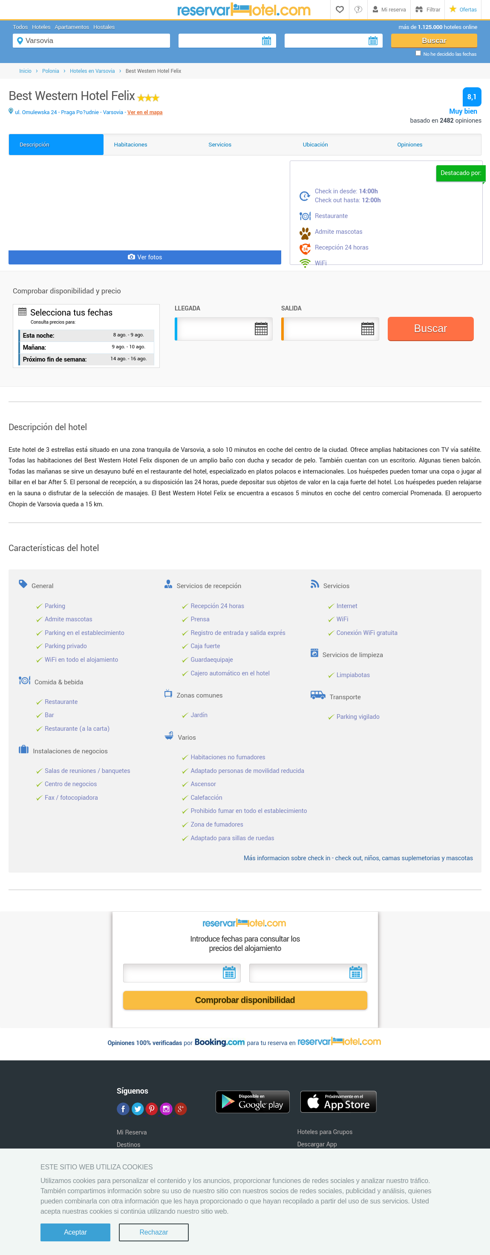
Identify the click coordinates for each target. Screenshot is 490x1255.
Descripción (34, 145)
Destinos (129, 1144)
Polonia (50, 71)
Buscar (434, 41)
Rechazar (153, 1232)
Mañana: (34, 347)
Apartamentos (72, 27)
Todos (20, 27)
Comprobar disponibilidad (245, 1000)
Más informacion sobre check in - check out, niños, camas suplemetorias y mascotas (358, 858)
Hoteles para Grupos (324, 1132)
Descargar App (317, 1144)
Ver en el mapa (144, 112)
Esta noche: (39, 335)
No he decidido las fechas (450, 54)
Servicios (219, 145)
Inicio (25, 71)
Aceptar (75, 1232)
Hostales (104, 27)
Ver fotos (145, 257)
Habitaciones (130, 145)
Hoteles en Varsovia (92, 71)
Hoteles (41, 27)
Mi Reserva (132, 1132)
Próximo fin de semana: (55, 359)
